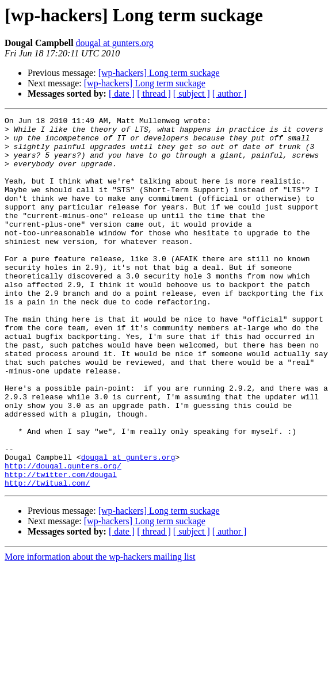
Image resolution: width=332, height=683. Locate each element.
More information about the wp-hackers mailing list (100, 631)
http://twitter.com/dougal (61, 546)
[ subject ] (191, 93)
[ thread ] (154, 93)
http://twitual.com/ (47, 557)
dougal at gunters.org (115, 43)
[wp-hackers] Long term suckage (159, 73)
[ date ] (122, 93)
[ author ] (229, 93)
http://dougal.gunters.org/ (63, 536)
